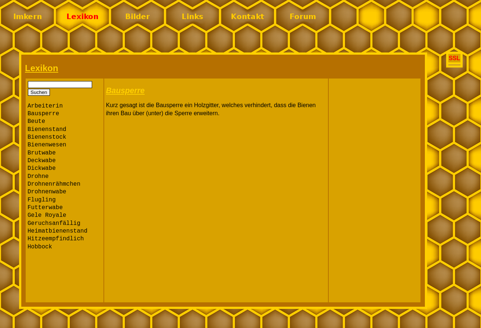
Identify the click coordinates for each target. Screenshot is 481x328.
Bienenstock (47, 137)
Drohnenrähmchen (54, 184)
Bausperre (43, 113)
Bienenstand (47, 129)
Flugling (42, 200)
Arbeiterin (45, 106)
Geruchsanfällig (54, 223)
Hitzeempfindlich (56, 239)
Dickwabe (42, 168)
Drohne (38, 176)
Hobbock (40, 247)
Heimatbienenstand (57, 231)
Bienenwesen (47, 145)
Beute (36, 121)
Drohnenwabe (47, 192)
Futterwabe (45, 207)
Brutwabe (42, 153)
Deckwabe (42, 160)
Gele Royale (47, 215)
